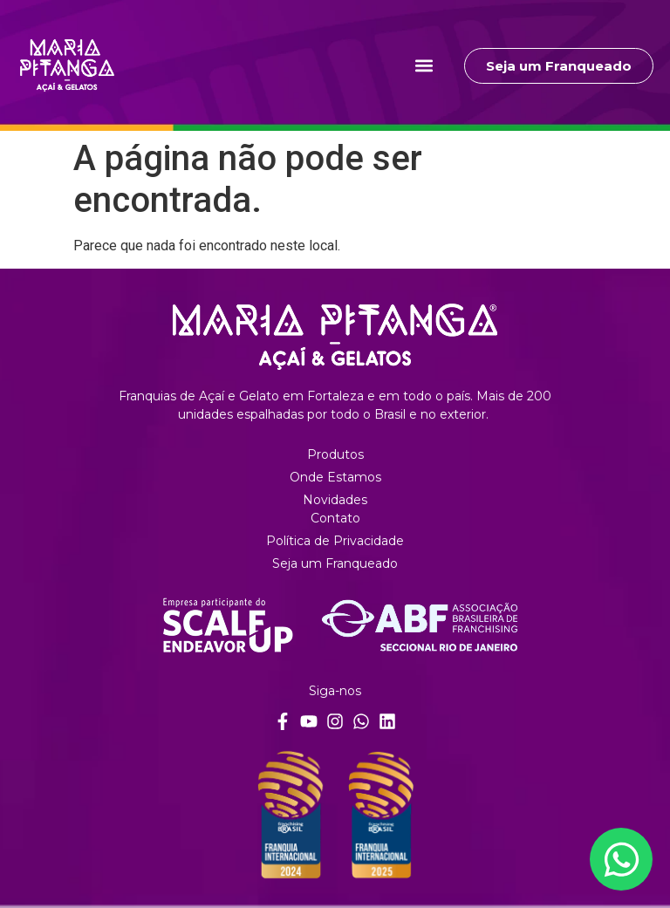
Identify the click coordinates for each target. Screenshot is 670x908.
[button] (423, 65)
